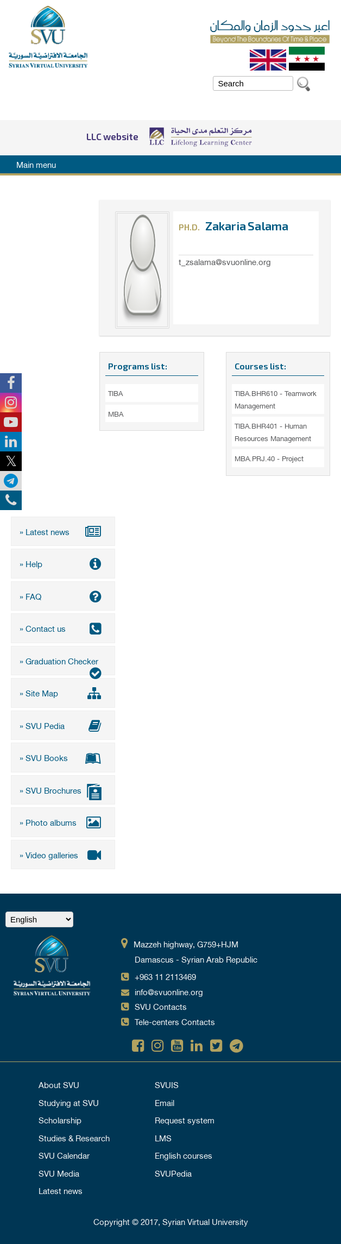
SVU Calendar (64, 1155)
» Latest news (63, 531)
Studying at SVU (69, 1102)
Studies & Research (74, 1137)
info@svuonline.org (169, 991)
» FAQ (63, 596)
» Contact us (63, 628)
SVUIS (167, 1084)
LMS (163, 1137)
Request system (184, 1119)
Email (164, 1102)
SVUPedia (173, 1172)
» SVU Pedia (63, 725)
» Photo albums (63, 822)
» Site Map (63, 692)
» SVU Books (63, 757)
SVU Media (59, 1172)
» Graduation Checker (63, 664)
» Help (63, 563)
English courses (183, 1155)
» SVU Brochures (63, 791)
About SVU (59, 1084)
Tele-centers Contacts (175, 1021)
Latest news (61, 1190)
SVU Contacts (161, 1006)
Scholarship (60, 1119)
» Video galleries (63, 854)
